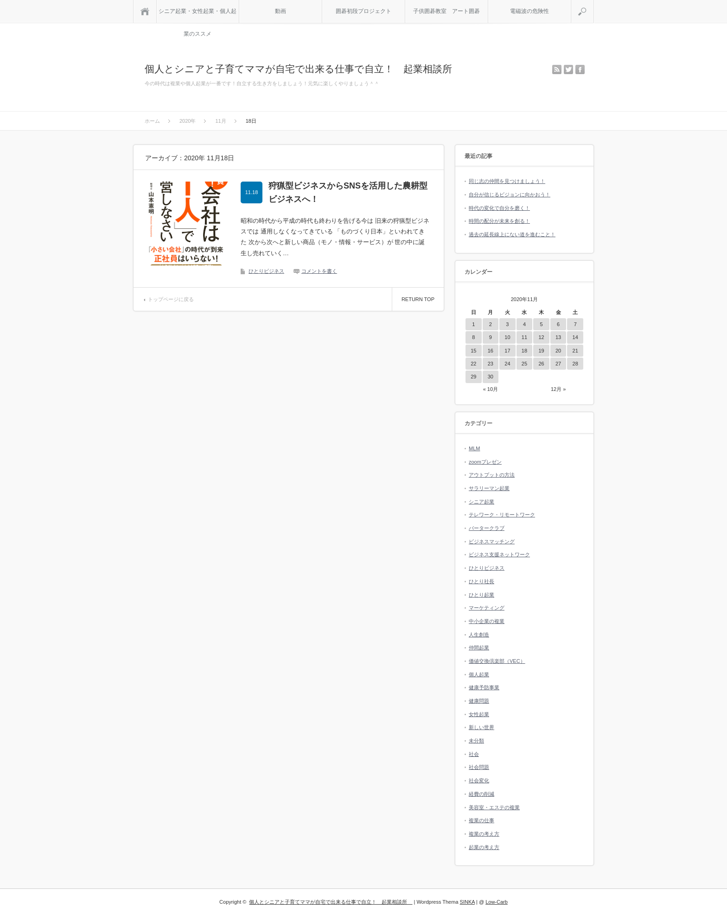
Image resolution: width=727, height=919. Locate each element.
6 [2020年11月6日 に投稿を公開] (558, 324)
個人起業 (479, 674)
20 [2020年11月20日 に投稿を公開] (558, 350)
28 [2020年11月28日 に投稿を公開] (575, 363)
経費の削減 (481, 794)
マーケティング (486, 608)
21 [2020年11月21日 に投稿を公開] (575, 350)
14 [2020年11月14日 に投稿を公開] (575, 337)
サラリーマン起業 (489, 488)
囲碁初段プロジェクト (363, 11)
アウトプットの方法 (492, 475)
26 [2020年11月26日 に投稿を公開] (541, 363)
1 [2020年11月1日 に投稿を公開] (473, 324)
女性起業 (479, 714)
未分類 (476, 740)
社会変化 (479, 780)
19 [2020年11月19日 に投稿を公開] (541, 350)
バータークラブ (486, 528)
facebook (580, 69)
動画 (280, 11)
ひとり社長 (481, 581)
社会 (474, 754)
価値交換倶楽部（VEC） (497, 661)
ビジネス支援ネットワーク (499, 554)
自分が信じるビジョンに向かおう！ (509, 194)
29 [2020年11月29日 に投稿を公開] (473, 376)
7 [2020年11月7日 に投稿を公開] (575, 324)
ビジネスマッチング (492, 541)
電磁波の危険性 (529, 11)
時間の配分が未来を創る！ (499, 221)
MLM (474, 448)
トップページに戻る (171, 299)
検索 (593, 3)
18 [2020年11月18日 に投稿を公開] (524, 350)
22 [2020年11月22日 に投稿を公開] (473, 363)
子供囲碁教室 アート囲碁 (446, 11)
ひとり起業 (481, 595)
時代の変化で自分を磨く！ (499, 208)
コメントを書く (319, 271)
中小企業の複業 (486, 621)
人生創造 (479, 634)
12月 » (558, 389)
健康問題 (479, 701)
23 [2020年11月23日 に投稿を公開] (490, 363)
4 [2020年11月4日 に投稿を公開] (524, 324)
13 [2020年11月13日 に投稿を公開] (558, 337)
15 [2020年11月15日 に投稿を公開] (473, 350)
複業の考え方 (484, 834)
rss (556, 69)
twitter (568, 69)
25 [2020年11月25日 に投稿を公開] (524, 363)
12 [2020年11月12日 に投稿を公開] (541, 337)
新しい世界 (481, 727)
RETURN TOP (418, 299)
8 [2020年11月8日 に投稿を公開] (473, 337)
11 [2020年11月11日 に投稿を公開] (524, 337)
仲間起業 (479, 647)
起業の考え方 (484, 847)
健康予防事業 (484, 687)
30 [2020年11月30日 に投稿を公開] (490, 376)
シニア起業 (481, 501)
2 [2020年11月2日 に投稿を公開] (490, 324)
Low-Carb (496, 902)
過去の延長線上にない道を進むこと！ (512, 234)
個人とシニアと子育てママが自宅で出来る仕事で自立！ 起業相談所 (303, 68)
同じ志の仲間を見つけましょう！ (507, 181)
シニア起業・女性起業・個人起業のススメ (197, 15)
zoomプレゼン (485, 462)
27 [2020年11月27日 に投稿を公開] (558, 363)
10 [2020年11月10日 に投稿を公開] (507, 337)
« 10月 (490, 389)
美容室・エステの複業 (494, 807)
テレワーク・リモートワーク (502, 514)
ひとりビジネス (266, 271)
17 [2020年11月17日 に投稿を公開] (507, 350)
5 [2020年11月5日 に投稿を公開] (541, 324)
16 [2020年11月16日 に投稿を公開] (490, 350)
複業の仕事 (481, 820)
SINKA (467, 902)
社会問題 (479, 767)
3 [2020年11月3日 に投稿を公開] (507, 324)
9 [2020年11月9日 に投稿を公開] (490, 337)
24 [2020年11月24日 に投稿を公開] (507, 363)
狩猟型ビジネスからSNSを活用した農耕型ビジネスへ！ (347, 192)
